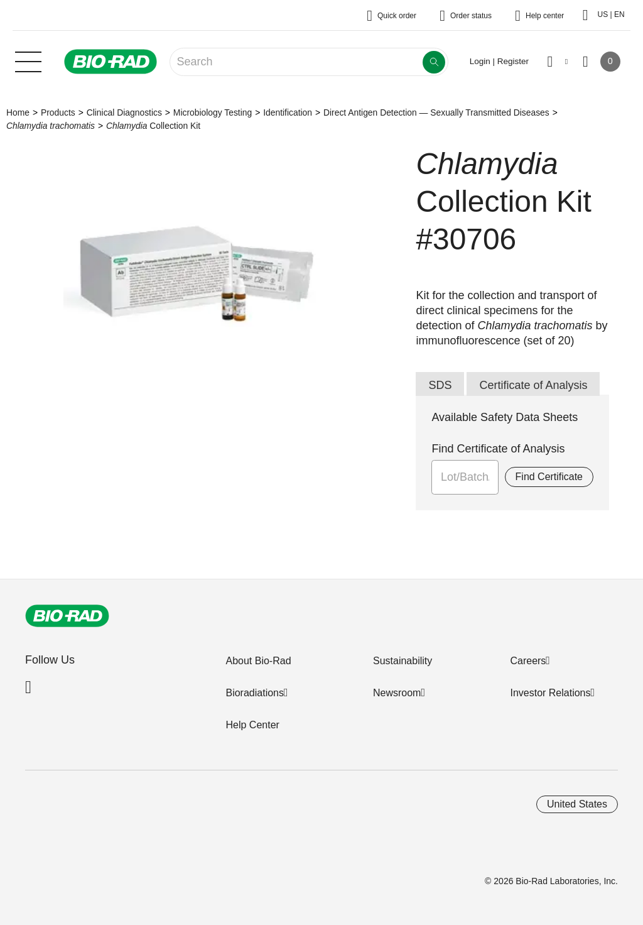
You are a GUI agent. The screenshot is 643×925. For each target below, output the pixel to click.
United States (577, 804)
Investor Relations (550, 692)
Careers (528, 660)
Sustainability (402, 660)
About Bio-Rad (258, 660)
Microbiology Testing (212, 112)
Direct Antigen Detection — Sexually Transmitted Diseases (436, 112)
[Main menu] (28, 60)
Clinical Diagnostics (124, 112)
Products (58, 112)
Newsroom (397, 692)
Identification (287, 112)
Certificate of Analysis (533, 385)
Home (18, 112)
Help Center (252, 725)
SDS (439, 385)
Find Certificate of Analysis (498, 448)
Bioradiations (254, 692)
